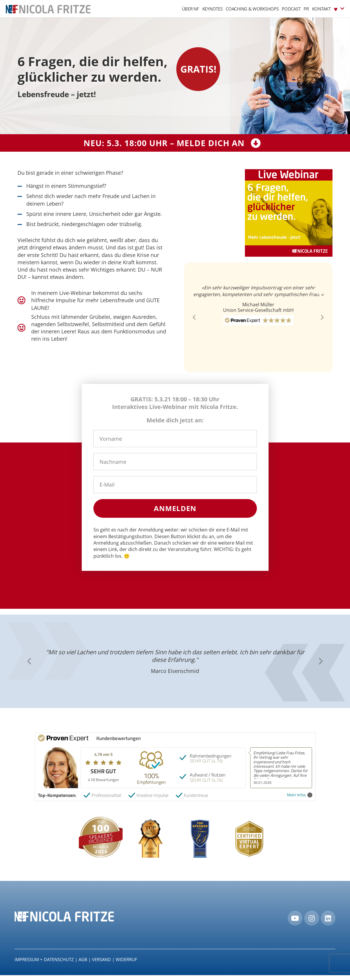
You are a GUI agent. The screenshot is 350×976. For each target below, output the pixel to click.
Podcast (291, 9)
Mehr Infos (299, 795)
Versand (101, 960)
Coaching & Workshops (252, 9)
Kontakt (321, 9)
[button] (194, 317)
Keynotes (212, 9)
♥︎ (339, 9)
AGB (83, 960)
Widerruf (126, 960)
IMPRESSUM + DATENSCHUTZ (44, 960)
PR (306, 9)
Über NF (190, 9)
